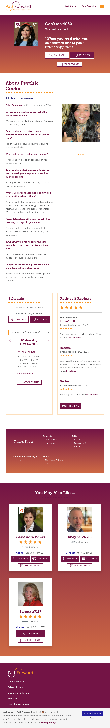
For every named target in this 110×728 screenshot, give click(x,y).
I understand (92, 713)
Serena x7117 (30, 611)
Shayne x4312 (80, 537)
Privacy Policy (48, 722)
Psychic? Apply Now (19, 704)
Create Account (16, 681)
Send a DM (82, 55)
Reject (92, 718)
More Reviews (70, 406)
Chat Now (40, 559)
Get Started (71, 6)
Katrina (65, 348)
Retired (65, 381)
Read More (75, 337)
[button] (65, 122)
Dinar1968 (67, 321)
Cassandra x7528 (30, 537)
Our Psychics (89, 6)
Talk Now (20, 559)
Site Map (12, 698)
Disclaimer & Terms (18, 693)
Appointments (69, 64)
